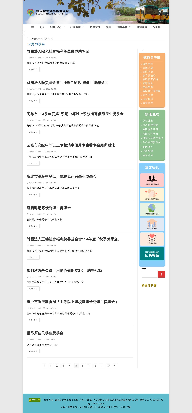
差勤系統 (148, 67)
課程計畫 (148, 120)
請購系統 (148, 71)
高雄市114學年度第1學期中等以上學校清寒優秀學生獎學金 (75, 113)
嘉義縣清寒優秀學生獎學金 (49, 207)
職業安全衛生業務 (153, 138)
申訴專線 (148, 151)
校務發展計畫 (150, 125)
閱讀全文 (33, 69)
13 (108, 365)
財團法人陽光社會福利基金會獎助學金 (58, 51)
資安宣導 (148, 103)
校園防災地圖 (150, 133)
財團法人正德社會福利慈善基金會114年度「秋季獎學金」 (74, 239)
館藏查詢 (148, 83)
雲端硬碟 (148, 87)
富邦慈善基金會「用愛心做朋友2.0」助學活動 (64, 270)
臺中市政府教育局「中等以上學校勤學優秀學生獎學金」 (73, 301)
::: (24, 31)
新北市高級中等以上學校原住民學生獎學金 (62, 176)
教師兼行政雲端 (152, 91)
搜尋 (144, 268)
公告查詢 (148, 64)
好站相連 (148, 155)
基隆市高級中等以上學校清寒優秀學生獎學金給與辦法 (71, 145)
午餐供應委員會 (152, 142)
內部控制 (148, 99)
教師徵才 (148, 146)
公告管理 (148, 95)
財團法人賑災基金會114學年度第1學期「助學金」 (68, 82)
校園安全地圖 (150, 129)
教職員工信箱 (150, 79)
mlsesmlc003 (35, 57)
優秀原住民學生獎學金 (45, 332)
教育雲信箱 (149, 75)
